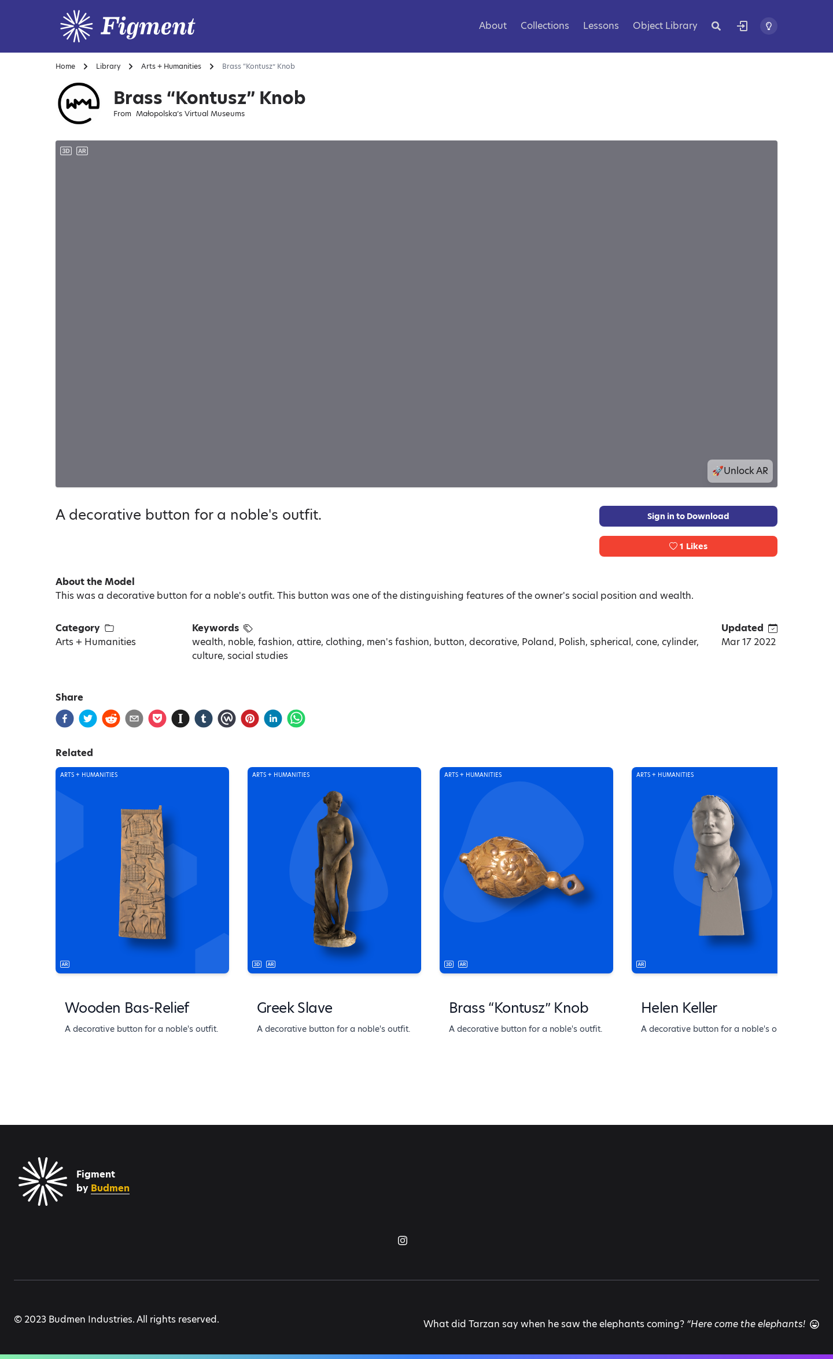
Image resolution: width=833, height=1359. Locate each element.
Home (65, 66)
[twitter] (88, 718)
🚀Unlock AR (740, 470)
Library (108, 66)
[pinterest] (250, 718)
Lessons (601, 25)
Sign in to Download (688, 516)
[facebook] (65, 718)
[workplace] (227, 718)
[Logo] (142, 26)
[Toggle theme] (768, 26)
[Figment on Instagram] (402, 1240)
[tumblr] (203, 718)
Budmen (110, 1188)
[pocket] (157, 718)
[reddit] (111, 718)
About (493, 25)
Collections (545, 25)
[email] (134, 718)
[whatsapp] (296, 718)
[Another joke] (814, 1324)
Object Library (665, 25)
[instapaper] (180, 718)
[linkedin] (273, 718)
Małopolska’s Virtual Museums (190, 114)
